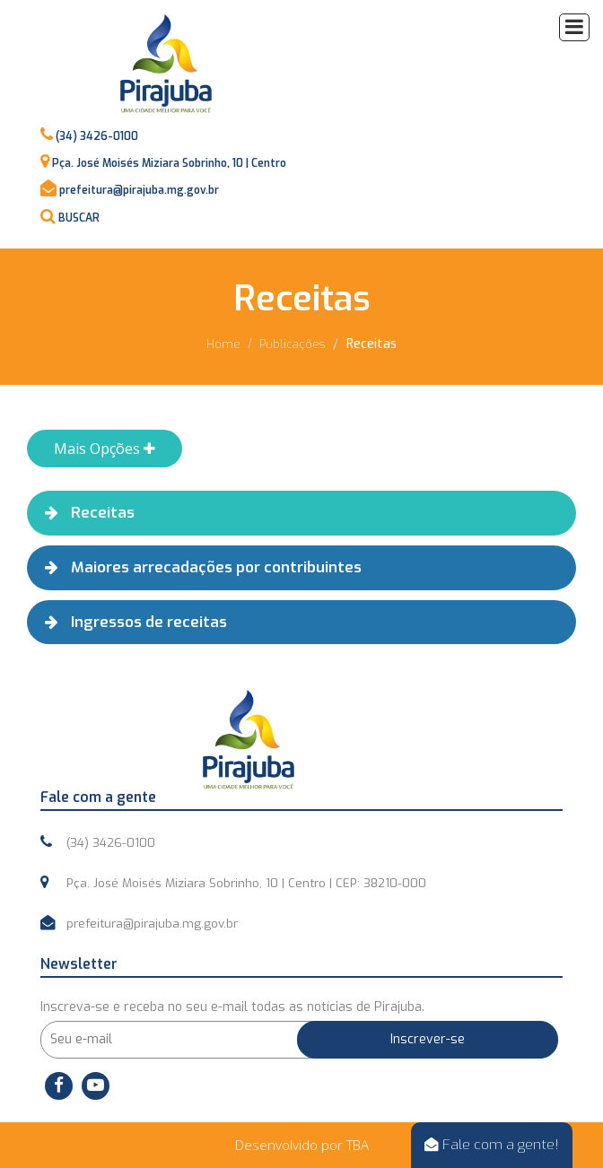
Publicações (292, 344)
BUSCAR (79, 218)
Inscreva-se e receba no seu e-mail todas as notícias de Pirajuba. (232, 1006)
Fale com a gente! (491, 1144)
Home (223, 344)
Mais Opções (104, 448)
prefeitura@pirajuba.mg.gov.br (139, 190)
